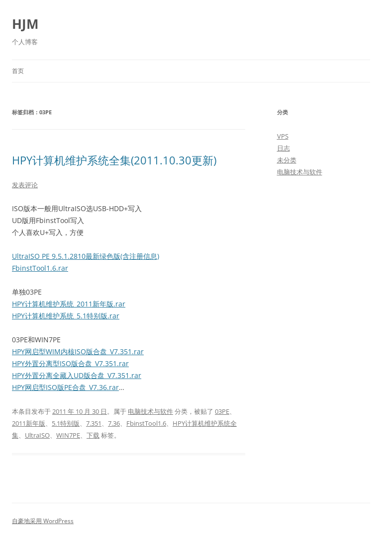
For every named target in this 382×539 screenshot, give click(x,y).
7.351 (93, 423)
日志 (283, 148)
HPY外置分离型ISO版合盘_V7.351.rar (70, 363)
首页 (18, 71)
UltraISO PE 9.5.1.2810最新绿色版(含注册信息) (85, 256)
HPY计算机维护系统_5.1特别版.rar (65, 315)
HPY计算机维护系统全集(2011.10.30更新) (114, 160)
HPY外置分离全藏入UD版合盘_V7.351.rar (76, 375)
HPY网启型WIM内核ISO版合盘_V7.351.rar (78, 351)
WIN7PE (68, 435)
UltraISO (37, 435)
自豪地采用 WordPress (43, 521)
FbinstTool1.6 (146, 423)
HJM (25, 24)
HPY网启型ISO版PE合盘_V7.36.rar (65, 387)
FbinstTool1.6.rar (40, 268)
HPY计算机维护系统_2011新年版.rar (68, 303)
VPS (282, 136)
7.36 (114, 423)
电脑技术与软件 (150, 411)
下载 (93, 435)
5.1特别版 (66, 423)
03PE (222, 411)
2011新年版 (28, 423)
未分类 (286, 159)
